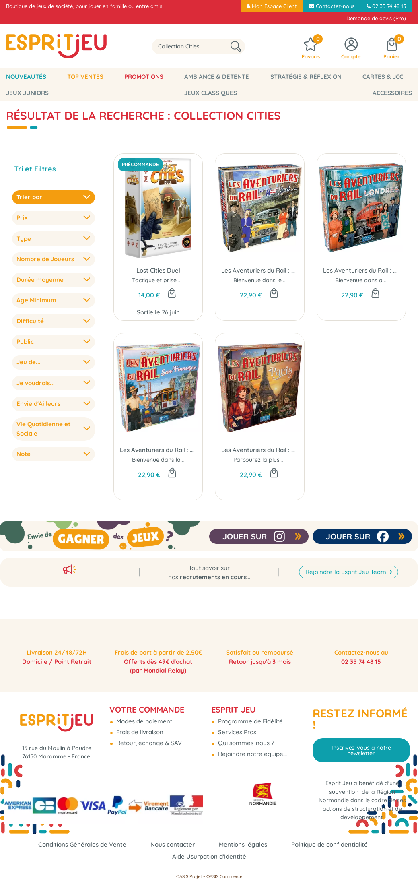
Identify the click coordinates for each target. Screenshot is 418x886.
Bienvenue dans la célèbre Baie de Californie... (193, 459)
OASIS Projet (189, 876)
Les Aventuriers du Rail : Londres (361, 270)
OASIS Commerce (224, 876)
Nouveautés (26, 77)
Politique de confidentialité (329, 844)
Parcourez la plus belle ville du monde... (285, 459)
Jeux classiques (210, 93)
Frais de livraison (139, 728)
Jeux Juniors (27, 93)
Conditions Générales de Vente (82, 844)
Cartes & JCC (382, 77)
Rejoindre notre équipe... (251, 750)
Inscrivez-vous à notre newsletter (361, 746)
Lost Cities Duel (158, 270)
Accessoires (392, 93)
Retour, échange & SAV (148, 739)
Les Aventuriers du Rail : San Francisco (158, 450)
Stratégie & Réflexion (306, 77)
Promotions (143, 77)
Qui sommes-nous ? (245, 739)
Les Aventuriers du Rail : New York (259, 270)
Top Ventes (85, 77)
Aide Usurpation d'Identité (209, 856)
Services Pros (236, 728)
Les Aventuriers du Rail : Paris (259, 450)
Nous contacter (172, 844)
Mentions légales (243, 844)
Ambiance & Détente (216, 77)
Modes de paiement (143, 717)
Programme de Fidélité (249, 717)
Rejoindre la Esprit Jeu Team (346, 557)
